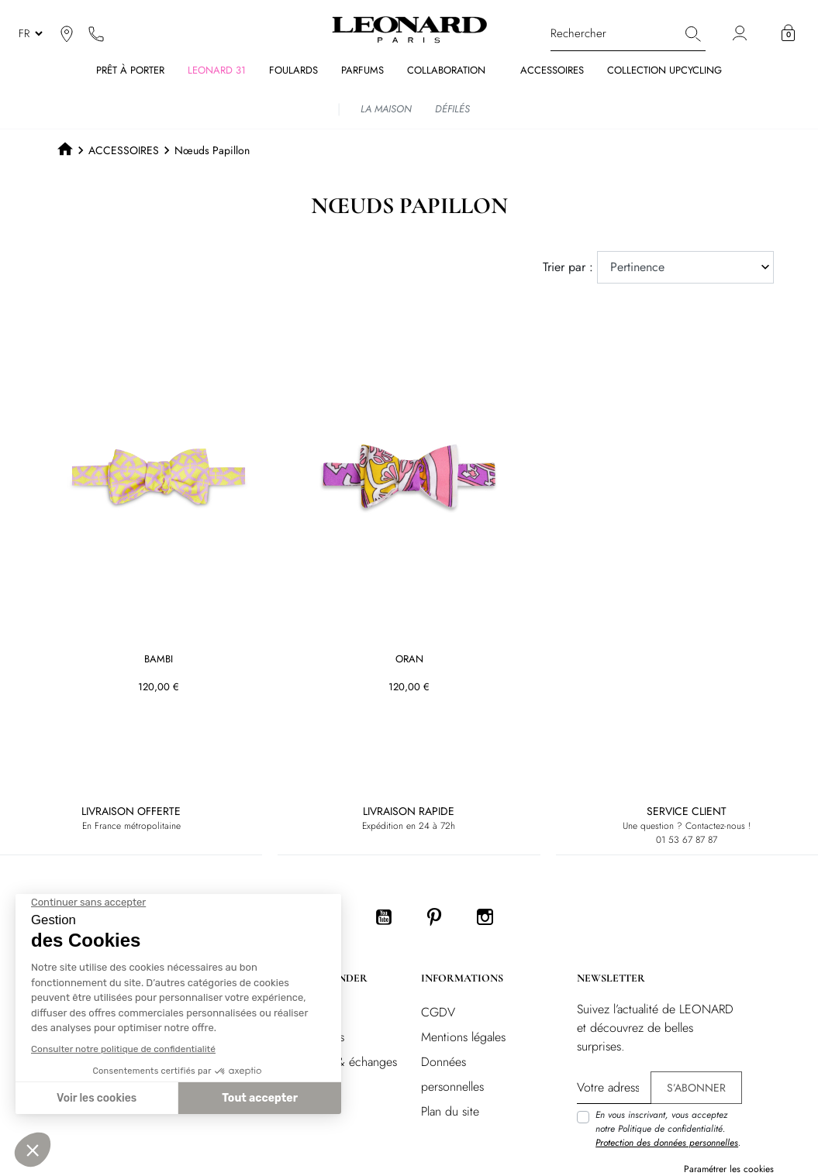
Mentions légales (463, 1037)
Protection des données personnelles (666, 1143)
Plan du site (450, 1111)
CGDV (438, 1012)
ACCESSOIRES (123, 150)
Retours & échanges (346, 1062)
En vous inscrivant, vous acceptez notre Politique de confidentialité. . (667, 1129)
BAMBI (158, 659)
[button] (788, 33)
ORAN (409, 659)
